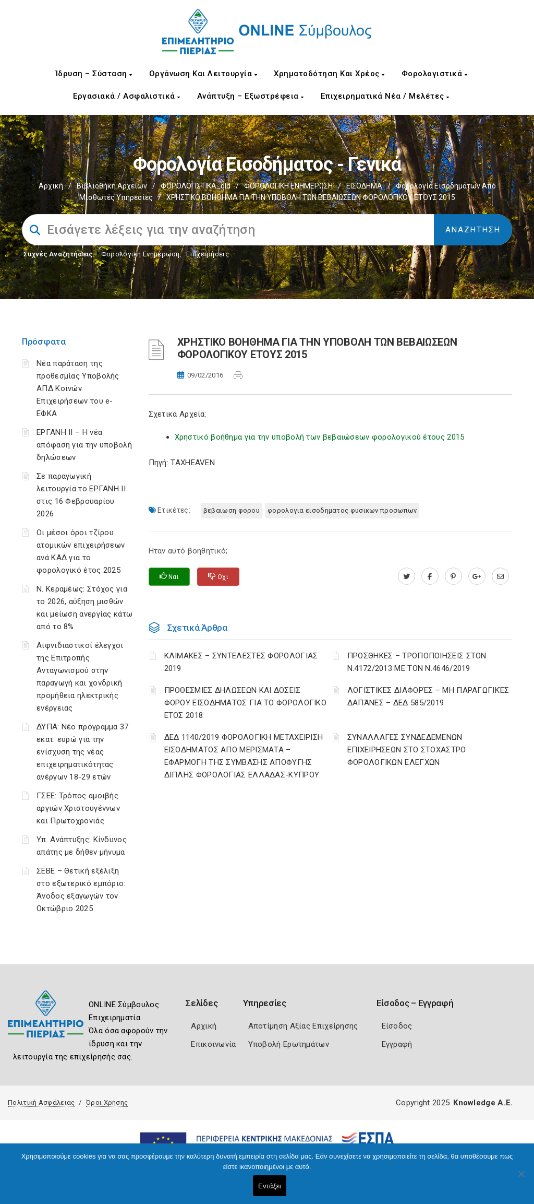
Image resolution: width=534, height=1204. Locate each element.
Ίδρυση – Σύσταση (93, 73)
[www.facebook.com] (430, 576)
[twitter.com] (406, 576)
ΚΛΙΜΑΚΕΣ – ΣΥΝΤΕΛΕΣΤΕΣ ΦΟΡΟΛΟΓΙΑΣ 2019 (241, 662)
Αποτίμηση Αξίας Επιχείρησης (303, 1026)
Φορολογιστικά (435, 73)
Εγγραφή (397, 1044)
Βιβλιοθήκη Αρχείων (112, 186)
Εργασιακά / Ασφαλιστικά (126, 96)
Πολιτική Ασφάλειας (41, 1102)
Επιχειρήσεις (207, 254)
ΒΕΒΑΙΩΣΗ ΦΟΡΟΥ (231, 510)
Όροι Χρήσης (107, 1102)
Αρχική (51, 186)
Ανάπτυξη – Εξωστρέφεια (250, 96)
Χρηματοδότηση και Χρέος (329, 73)
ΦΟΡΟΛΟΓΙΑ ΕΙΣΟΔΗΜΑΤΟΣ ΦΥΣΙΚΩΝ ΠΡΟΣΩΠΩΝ (342, 510)
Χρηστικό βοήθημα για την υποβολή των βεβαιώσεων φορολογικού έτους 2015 (320, 437)
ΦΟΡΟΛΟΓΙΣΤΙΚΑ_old (195, 186)
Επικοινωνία (213, 1044)
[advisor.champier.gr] (500, 576)
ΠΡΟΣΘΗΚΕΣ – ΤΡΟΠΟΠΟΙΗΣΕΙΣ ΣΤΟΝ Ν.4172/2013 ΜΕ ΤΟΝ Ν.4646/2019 (417, 662)
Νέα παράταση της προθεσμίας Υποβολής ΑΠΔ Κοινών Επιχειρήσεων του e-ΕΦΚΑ (78, 388)
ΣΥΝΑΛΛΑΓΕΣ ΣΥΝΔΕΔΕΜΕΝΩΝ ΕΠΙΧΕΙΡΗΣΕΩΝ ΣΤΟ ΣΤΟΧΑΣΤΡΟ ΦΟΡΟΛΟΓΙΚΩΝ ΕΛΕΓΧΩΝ (406, 750)
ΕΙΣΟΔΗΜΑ (364, 186)
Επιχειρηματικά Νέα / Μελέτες (385, 96)
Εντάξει (269, 1186)
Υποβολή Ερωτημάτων (288, 1044)
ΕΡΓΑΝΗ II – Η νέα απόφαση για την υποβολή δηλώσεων (84, 445)
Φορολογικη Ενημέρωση (140, 254)
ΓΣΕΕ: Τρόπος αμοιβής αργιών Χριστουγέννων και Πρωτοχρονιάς (78, 808)
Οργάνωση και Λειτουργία (203, 73)
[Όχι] (521, 1178)
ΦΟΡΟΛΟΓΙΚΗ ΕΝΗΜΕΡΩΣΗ (288, 186)
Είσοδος (397, 1026)
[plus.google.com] (477, 576)
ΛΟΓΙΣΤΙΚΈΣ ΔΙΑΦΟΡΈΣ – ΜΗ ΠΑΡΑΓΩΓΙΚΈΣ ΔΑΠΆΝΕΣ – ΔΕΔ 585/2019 (428, 696)
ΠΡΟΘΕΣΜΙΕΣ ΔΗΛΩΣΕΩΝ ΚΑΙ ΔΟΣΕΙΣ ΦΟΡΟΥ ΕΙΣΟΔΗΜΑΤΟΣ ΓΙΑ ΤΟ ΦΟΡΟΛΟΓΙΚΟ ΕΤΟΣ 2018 (245, 703)
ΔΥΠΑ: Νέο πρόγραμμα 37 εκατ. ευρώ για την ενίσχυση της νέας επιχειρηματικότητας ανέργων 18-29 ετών (83, 752)
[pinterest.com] (453, 576)
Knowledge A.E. (483, 1102)
